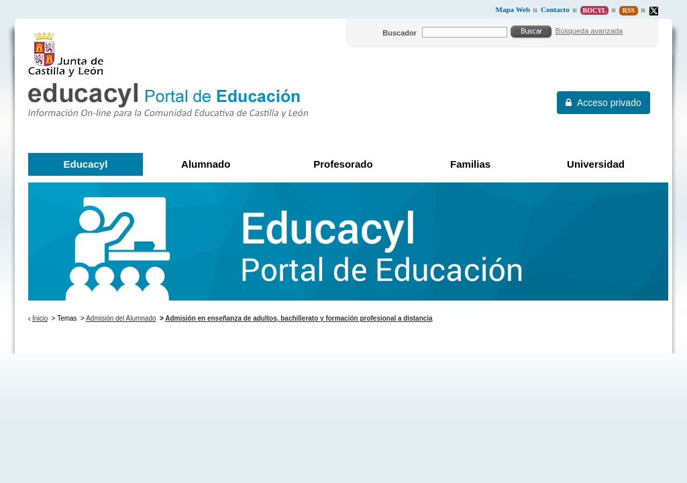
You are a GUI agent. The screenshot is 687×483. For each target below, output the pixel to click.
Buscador (399, 33)
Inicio (40, 318)
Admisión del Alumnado (121, 318)
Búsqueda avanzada (589, 31)
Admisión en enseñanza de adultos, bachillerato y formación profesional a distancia (298, 318)
